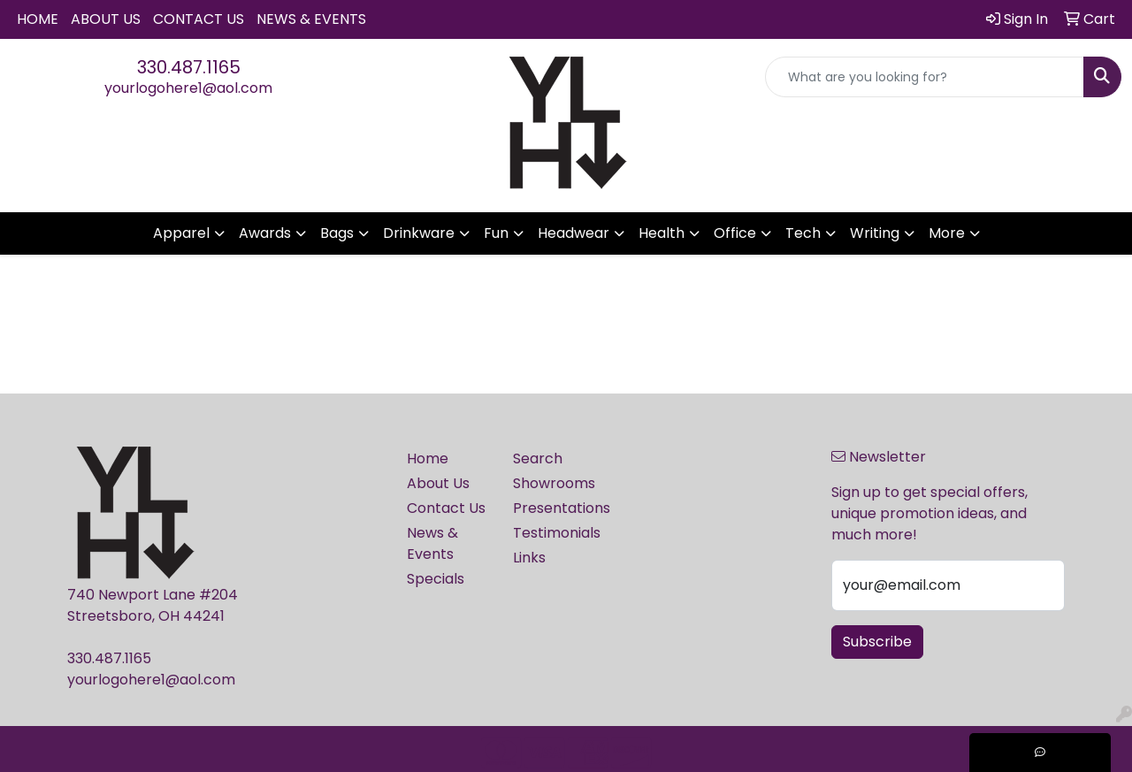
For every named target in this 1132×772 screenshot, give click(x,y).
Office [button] (735, 233)
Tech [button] (803, 233)
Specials (435, 579)
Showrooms (554, 483)
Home (37, 19)
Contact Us (198, 19)
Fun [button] (496, 233)
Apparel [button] (181, 233)
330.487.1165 (189, 67)
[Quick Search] (924, 77)
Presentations (555, 508)
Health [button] (662, 233)
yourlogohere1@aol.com (188, 88)
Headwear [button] (573, 233)
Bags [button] (337, 233)
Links (529, 557)
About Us (106, 19)
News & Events (311, 19)
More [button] (947, 233)
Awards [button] (265, 233)
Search (537, 458)
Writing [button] (874, 233)
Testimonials (555, 533)
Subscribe (877, 641)
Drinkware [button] (419, 233)
